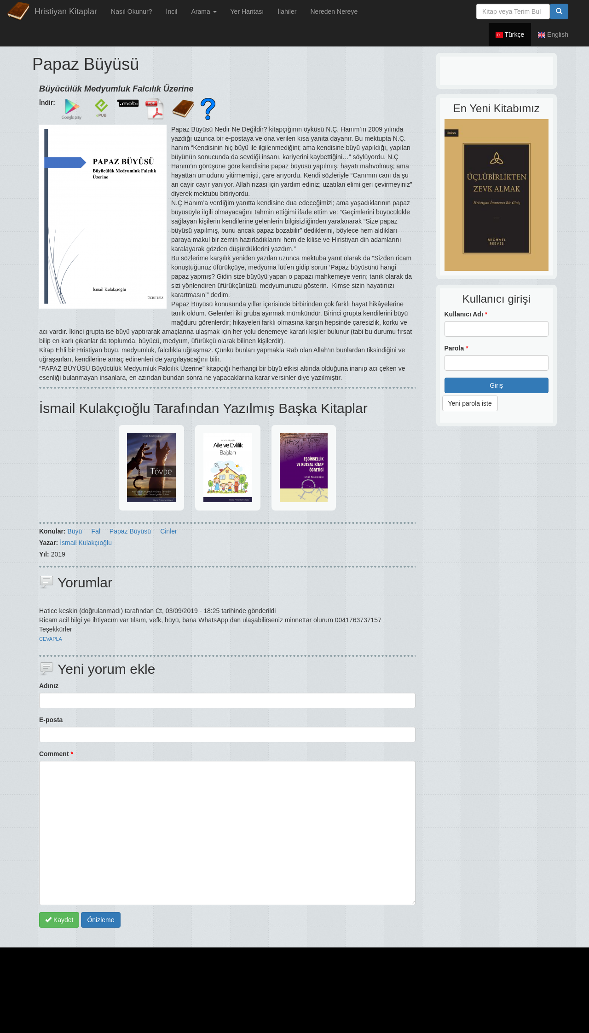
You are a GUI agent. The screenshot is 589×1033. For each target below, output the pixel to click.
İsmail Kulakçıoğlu (86, 542)
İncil (172, 11)
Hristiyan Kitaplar (66, 11)
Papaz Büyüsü (130, 531)
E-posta (51, 719)
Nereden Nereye (334, 11)
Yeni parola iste (470, 403)
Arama (203, 11)
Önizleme (100, 920)
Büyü (74, 531)
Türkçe (510, 34)
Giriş (496, 385)
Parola (456, 348)
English (553, 34)
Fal (95, 531)
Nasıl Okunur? (131, 11)
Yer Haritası (247, 11)
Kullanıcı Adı (466, 314)
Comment (56, 754)
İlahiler (286, 11)
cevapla (50, 639)
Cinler (168, 531)
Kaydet (59, 920)
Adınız (48, 685)
